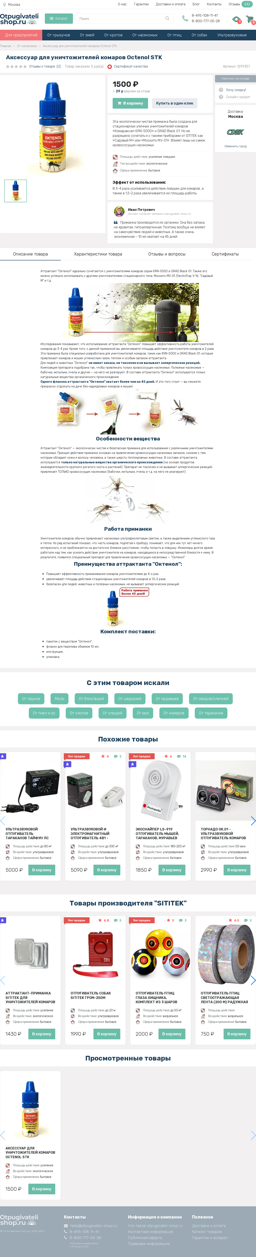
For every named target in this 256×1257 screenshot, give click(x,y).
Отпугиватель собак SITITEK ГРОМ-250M (91, 995)
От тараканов (211, 713)
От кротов (113, 35)
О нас (122, 4)
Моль (59, 698)
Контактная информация (150, 1232)
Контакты (214, 4)
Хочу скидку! (236, 90)
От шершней (130, 698)
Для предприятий (21, 35)
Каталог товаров (207, 1232)
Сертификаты (225, 254)
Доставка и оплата (208, 1226)
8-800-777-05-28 (206, 21)
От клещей (112, 713)
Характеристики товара (98, 254)
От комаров (174, 713)
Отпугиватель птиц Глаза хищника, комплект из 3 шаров (156, 997)
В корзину (130, 103)
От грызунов (58, 35)
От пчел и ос (44, 713)
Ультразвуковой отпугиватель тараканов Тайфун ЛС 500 (27, 833)
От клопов (79, 713)
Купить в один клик (174, 103)
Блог (196, 4)
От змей (87, 35)
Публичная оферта (145, 1238)
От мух (143, 713)
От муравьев (167, 698)
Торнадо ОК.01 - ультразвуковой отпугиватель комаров (223, 833)
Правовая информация (149, 1244)
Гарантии (141, 4)
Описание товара (30, 254)
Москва (11, 5)
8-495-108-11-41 (205, 15)
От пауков (31, 698)
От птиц (174, 35)
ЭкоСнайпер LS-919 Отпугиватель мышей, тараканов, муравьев (157, 833)
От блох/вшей (91, 698)
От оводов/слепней (210, 698)
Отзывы (241, 4)
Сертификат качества (128, 66)
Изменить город (236, 146)
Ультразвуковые (232, 35)
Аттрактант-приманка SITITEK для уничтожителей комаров (30, 997)
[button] (253, 821)
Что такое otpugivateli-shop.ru (155, 1226)
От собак (199, 35)
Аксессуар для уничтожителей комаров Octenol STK (30, 1152)
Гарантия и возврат (210, 1238)
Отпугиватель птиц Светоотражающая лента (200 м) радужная (224, 997)
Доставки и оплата (170, 4)
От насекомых (144, 35)
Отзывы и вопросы (167, 254)
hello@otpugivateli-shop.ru (90, 1226)
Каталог (59, 18)
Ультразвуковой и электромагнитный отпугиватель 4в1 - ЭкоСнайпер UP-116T (90, 833)
